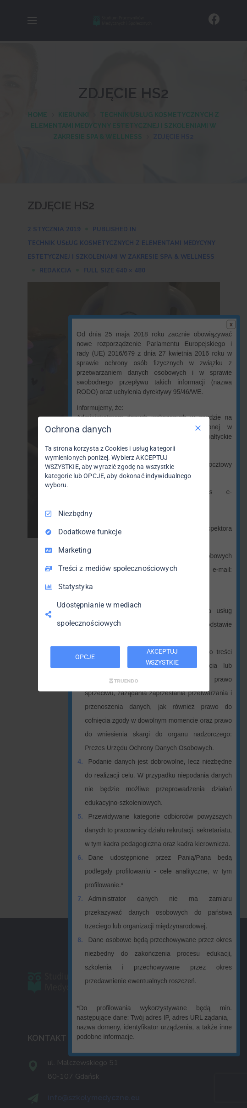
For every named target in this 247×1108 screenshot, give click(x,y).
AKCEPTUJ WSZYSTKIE (162, 657)
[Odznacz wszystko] (198, 428)
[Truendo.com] (123, 680)
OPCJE (85, 657)
